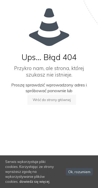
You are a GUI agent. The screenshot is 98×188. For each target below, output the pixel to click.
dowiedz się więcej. (34, 181)
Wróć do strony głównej (52, 100)
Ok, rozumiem (79, 172)
